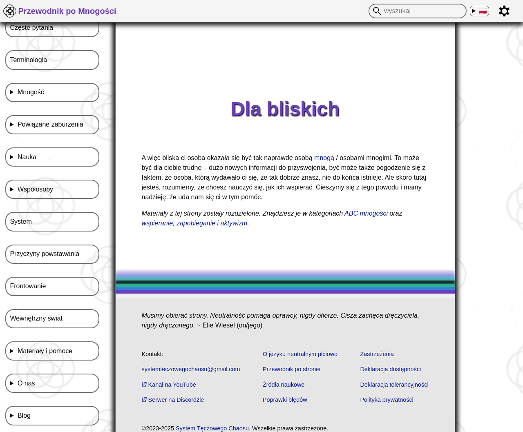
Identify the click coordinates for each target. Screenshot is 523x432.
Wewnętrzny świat (36, 318)
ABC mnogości (366, 213)
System (20, 221)
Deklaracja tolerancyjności (394, 384)
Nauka (27, 157)
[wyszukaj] (376, 11)
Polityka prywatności (386, 399)
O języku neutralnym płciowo (300, 354)
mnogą (324, 157)
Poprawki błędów (285, 399)
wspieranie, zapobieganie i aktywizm (195, 223)
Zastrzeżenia (376, 354)
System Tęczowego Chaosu (212, 428)
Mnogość (31, 92)
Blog (24, 415)
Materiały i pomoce (45, 350)
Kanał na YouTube (169, 384)
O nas (26, 383)
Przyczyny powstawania (44, 253)
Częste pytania (31, 27)
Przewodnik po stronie (292, 369)
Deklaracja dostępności (390, 369)
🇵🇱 (482, 11)
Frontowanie (28, 286)
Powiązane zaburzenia (50, 124)
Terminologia (28, 59)
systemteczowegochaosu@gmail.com (191, 369)
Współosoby (35, 189)
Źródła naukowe (283, 384)
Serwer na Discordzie (173, 399)
